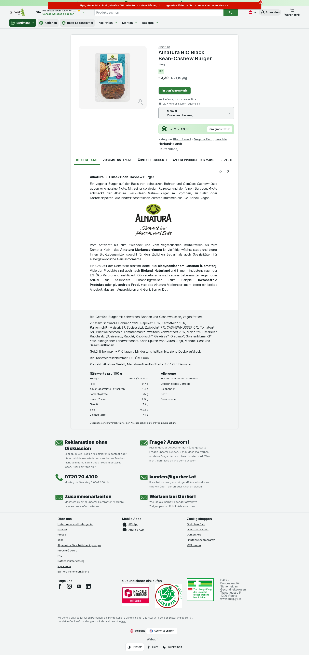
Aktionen (48, 23)
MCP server (194, 545)
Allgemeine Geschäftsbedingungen (79, 545)
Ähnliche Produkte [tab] (153, 160)
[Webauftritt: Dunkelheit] (172, 647)
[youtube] (78, 586)
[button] (270, 12)
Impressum (64, 566)
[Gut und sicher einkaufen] (168, 596)
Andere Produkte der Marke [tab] (194, 160)
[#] (200, 589)
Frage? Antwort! (169, 442)
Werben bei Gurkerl (172, 496)
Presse (62, 534)
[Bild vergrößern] (140, 102)
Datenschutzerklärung (71, 560)
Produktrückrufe (67, 550)
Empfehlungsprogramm (201, 539)
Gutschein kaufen (197, 529)
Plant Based (182, 139)
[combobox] (159, 12)
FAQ (60, 555)
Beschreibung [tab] (86, 160)
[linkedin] (88, 586)
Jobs (60, 539)
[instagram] (69, 586)
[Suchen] (230, 12)
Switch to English (162, 630)
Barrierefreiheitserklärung (73, 571)
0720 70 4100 (81, 477)
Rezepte (150, 22)
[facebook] (60, 586)
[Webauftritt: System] (134, 647)
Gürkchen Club (196, 524)
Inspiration (107, 22)
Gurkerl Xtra (194, 534)
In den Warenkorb (174, 90)
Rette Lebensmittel (77, 23)
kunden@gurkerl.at (172, 477)
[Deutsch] (252, 12)
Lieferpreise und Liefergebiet (75, 524)
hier (123, 621)
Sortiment (22, 23)
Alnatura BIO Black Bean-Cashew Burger (185, 55)
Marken (130, 22)
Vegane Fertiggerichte (210, 139)
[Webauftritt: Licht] (152, 647)
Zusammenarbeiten (88, 496)
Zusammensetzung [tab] (117, 160)
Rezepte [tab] (227, 160)
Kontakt (62, 529)
